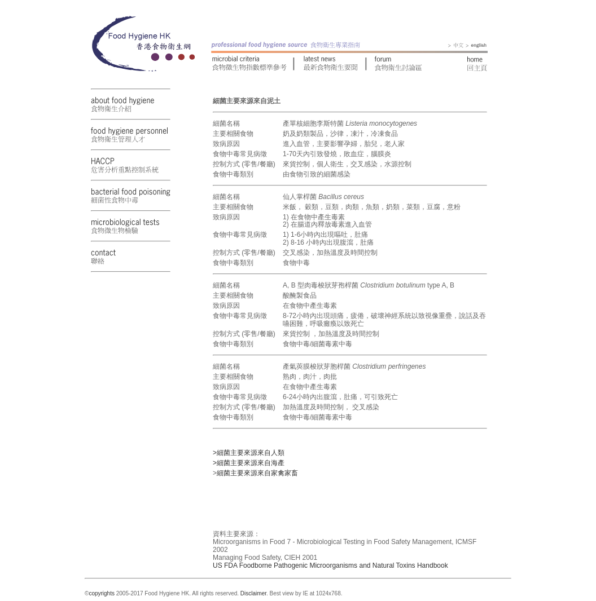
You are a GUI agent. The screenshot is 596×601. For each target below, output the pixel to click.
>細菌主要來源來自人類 (248, 453)
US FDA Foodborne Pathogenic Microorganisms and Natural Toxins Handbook (330, 565)
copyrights (102, 593)
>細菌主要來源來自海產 (248, 463)
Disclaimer (253, 593)
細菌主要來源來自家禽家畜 (257, 473)
